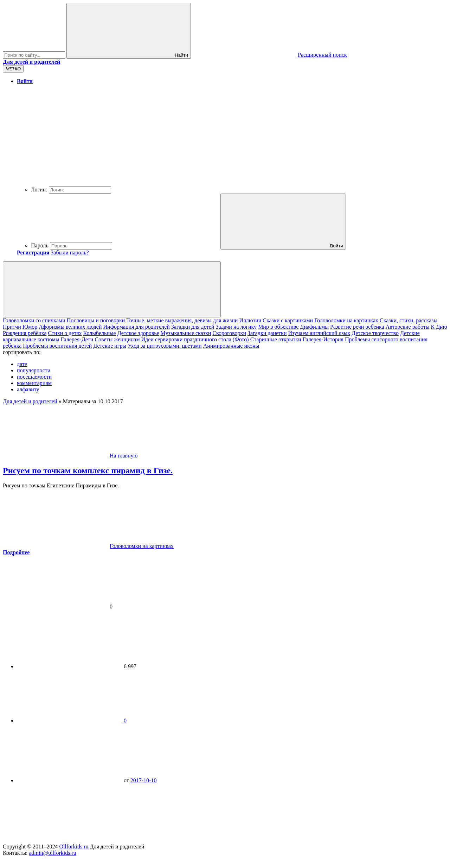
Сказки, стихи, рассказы (408, 320)
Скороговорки (229, 333)
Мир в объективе (278, 327)
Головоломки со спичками (34, 320)
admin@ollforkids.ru (52, 853)
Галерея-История (323, 339)
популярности (33, 370)
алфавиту (28, 389)
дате (22, 364)
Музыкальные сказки (186, 333)
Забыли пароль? (70, 252)
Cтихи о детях (65, 333)
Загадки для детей (192, 327)
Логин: (39, 189)
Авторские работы (408, 327)
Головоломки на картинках (346, 320)
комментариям (34, 383)
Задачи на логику (236, 327)
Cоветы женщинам (117, 339)
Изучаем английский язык (319, 333)
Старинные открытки (275, 339)
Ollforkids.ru (73, 846)
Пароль (40, 245)
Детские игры (109, 346)
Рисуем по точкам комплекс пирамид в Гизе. (88, 470)
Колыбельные (99, 333)
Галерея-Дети (77, 339)
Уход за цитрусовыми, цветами (165, 346)
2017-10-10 (143, 780)
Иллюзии (250, 320)
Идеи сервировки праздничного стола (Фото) (195, 339)
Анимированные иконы (231, 346)
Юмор (30, 327)
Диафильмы (314, 327)
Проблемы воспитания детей (57, 346)
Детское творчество (375, 333)
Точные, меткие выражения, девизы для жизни (182, 320)
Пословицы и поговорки (96, 320)
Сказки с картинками (288, 320)
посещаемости (34, 377)
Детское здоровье (138, 333)
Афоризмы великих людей (70, 327)
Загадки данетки (267, 333)
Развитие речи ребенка (357, 327)
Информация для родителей (136, 327)
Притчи (12, 327)
